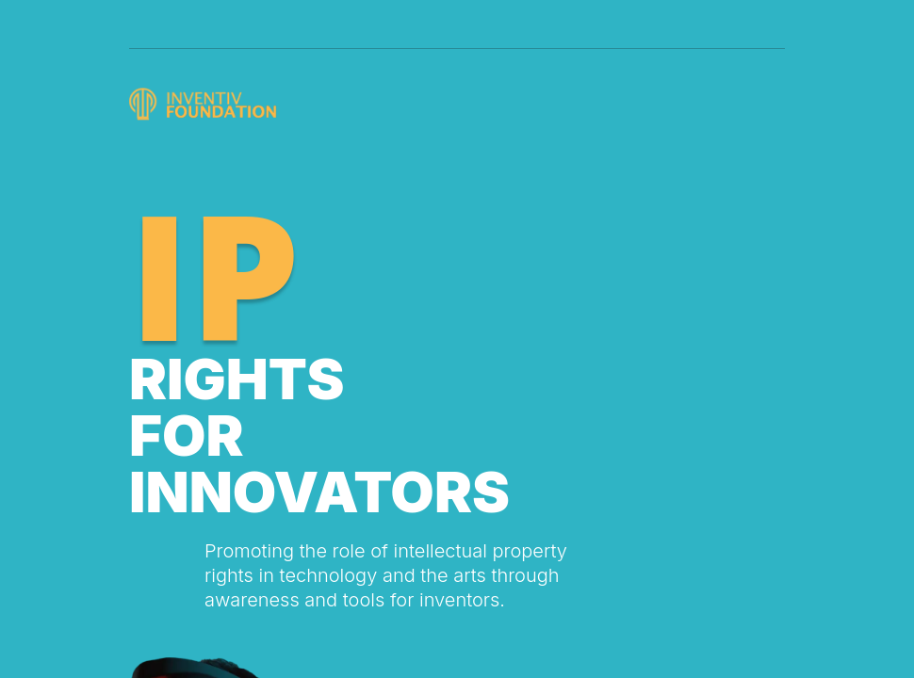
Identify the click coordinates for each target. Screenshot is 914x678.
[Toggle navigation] (768, 16)
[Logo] (206, 104)
